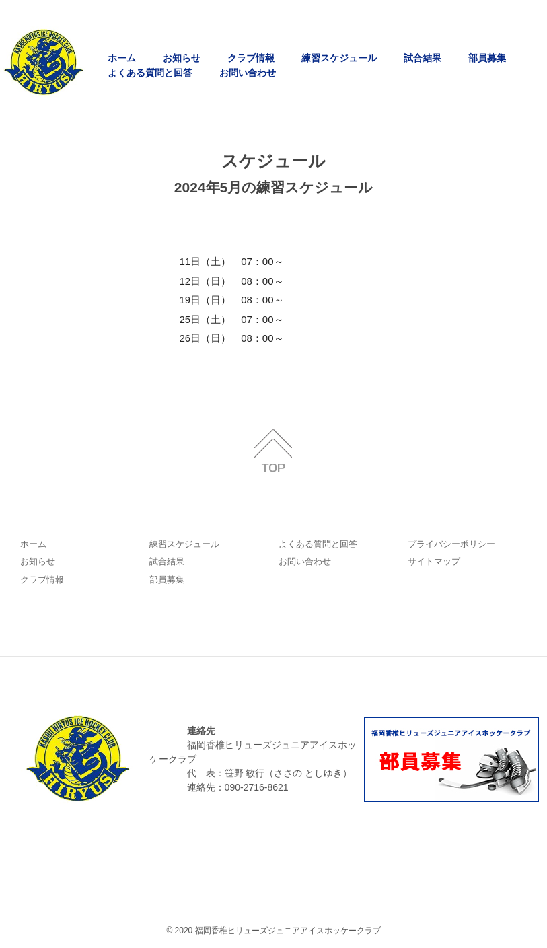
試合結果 (422, 57)
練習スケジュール (339, 57)
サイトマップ (434, 561)
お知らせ (181, 57)
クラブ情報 (251, 57)
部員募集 (487, 57)
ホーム (122, 57)
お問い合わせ (247, 72)
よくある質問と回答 (150, 72)
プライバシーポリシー (451, 544)
